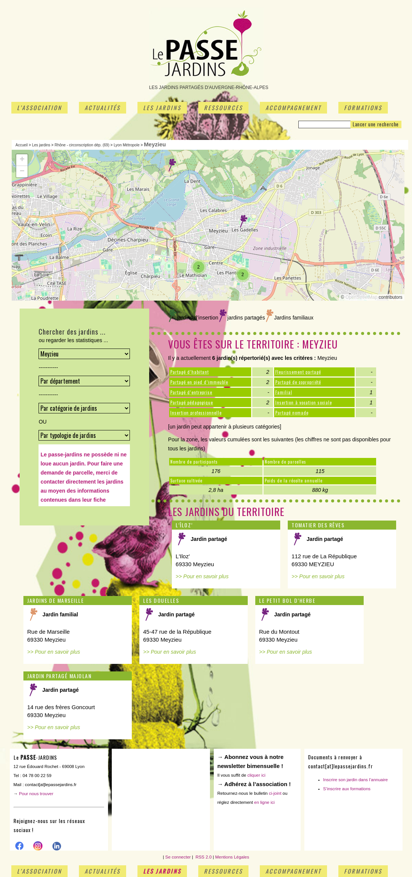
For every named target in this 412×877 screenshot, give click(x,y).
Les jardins (162, 107)
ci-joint (275, 793)
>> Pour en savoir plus (202, 576)
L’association (39, 107)
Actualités (102, 107)
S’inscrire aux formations (347, 788)
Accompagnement (293, 107)
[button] (172, 165)
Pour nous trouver (36, 793)
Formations (363, 107)
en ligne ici (264, 802)
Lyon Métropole (127, 145)
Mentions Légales (232, 857)
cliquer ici (256, 775)
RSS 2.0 (202, 857)
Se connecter (178, 857)
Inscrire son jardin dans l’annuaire (355, 779)
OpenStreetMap (362, 297)
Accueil (21, 145)
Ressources (223, 107)
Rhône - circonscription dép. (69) (81, 145)
